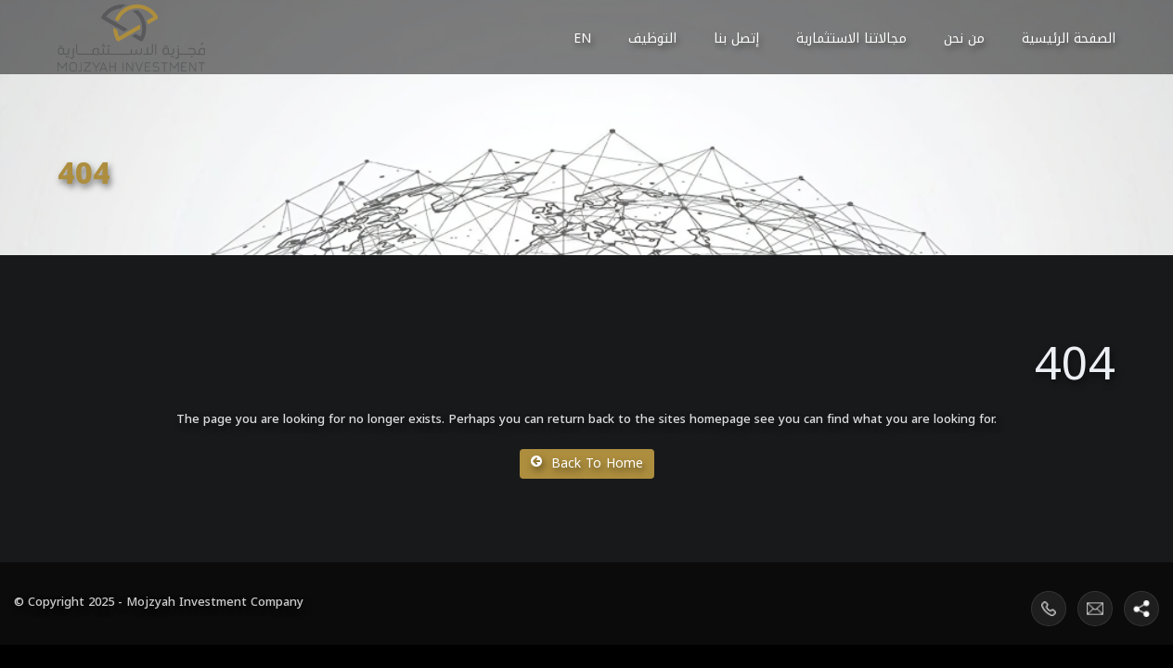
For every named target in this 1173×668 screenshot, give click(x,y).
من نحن (964, 38)
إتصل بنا (736, 38)
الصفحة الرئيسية (1068, 38)
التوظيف (652, 38)
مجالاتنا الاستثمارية (851, 38)
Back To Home (587, 463)
